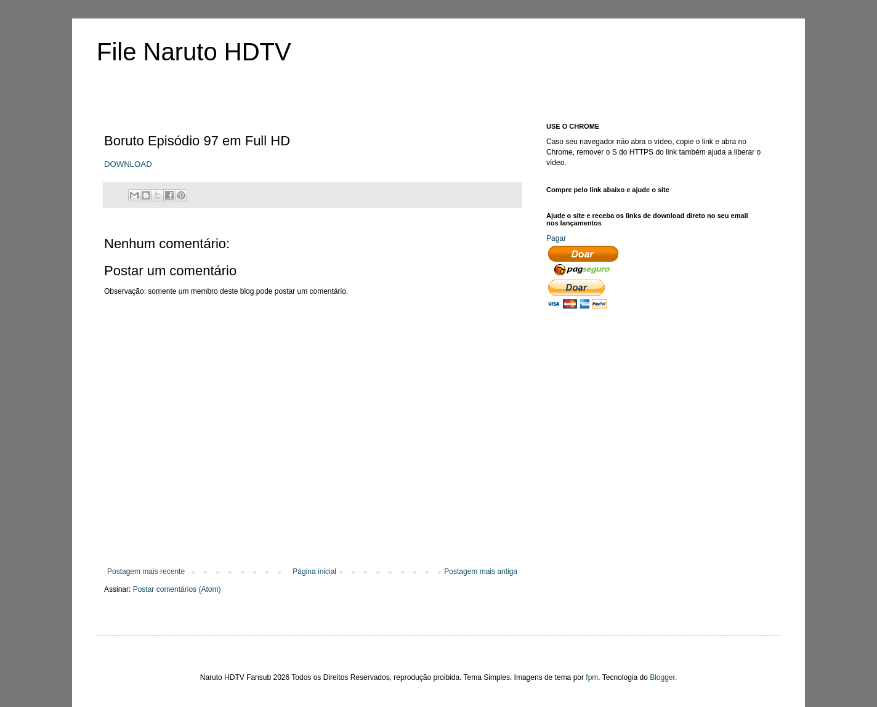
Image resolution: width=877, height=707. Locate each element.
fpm (592, 677)
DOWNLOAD (128, 164)
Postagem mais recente (146, 571)
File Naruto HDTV (194, 51)
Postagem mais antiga (480, 571)
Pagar (556, 238)
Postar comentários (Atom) (177, 589)
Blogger (662, 677)
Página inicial (314, 571)
